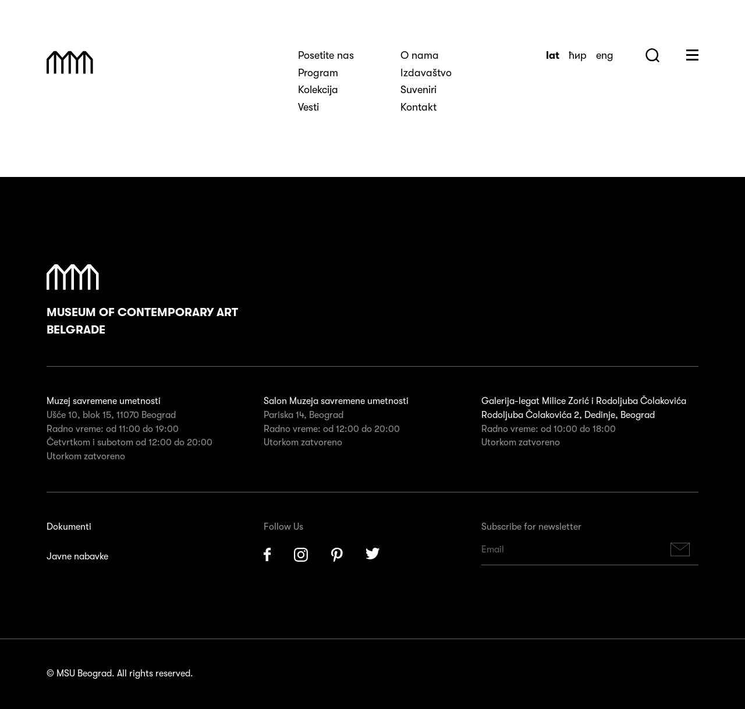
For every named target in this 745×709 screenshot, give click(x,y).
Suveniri (418, 89)
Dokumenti (69, 527)
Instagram (301, 555)
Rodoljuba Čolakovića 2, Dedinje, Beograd (568, 415)
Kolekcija (318, 89)
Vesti (308, 107)
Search (652, 55)
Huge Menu (692, 55)
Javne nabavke (77, 556)
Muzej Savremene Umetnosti (70, 62)
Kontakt (418, 107)
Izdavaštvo (426, 73)
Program (318, 73)
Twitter (373, 555)
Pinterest (337, 555)
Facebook (267, 555)
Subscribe (680, 550)
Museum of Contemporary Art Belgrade (142, 300)
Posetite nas (326, 55)
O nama (419, 55)
